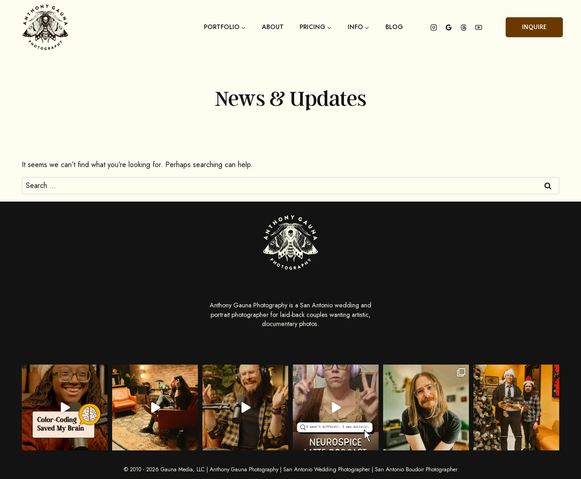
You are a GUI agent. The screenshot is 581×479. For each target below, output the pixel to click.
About (273, 27)
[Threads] (463, 27)
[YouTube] (478, 27)
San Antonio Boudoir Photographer (416, 469)
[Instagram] (433, 27)
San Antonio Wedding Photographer (326, 469)
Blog (394, 27)
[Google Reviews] (448, 27)
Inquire (534, 27)
